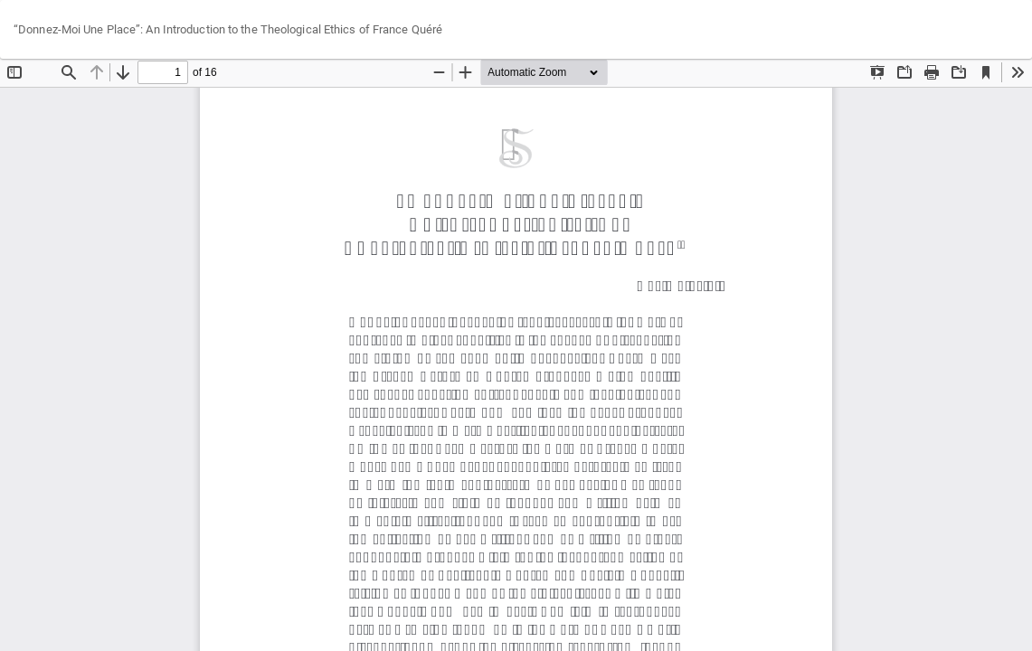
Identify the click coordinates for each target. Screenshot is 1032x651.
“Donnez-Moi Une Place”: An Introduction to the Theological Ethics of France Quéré (228, 29)
